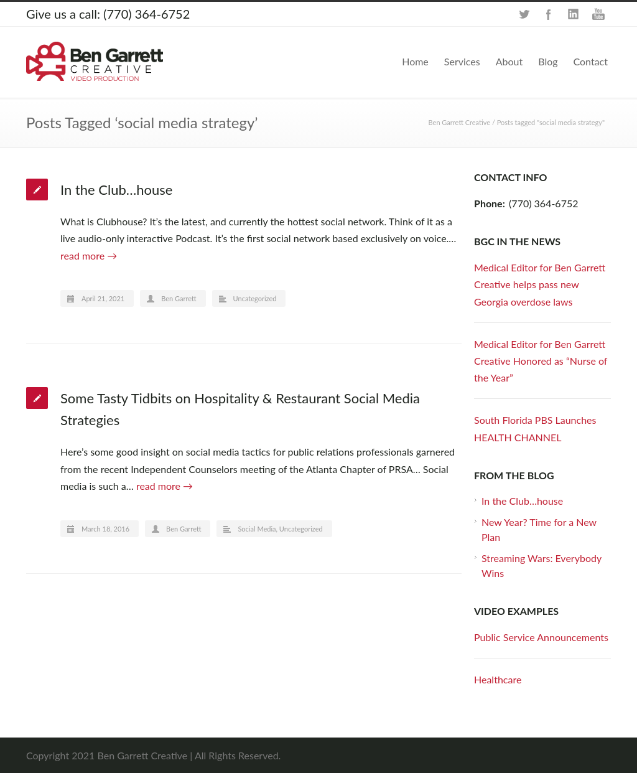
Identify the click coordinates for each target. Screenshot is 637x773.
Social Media (257, 529)
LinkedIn (573, 14)
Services (462, 61)
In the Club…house (116, 189)
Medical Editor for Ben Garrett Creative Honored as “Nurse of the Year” (540, 360)
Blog (547, 61)
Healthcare (497, 679)
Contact (591, 61)
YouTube (598, 14)
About (509, 61)
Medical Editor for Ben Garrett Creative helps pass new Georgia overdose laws (539, 284)
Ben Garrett (178, 298)
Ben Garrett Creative (460, 122)
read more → (88, 255)
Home (415, 61)
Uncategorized (255, 298)
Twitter (523, 14)
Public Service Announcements (541, 637)
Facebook (548, 14)
